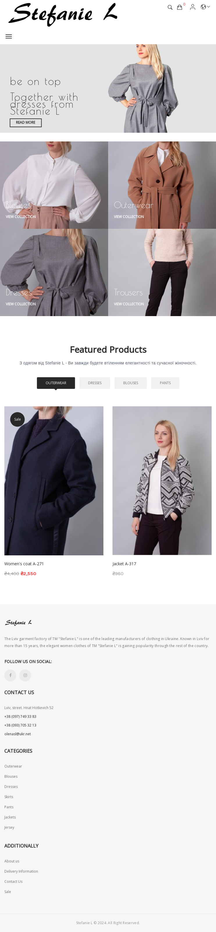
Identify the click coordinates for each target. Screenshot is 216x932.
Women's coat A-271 (24, 563)
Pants (165, 382)
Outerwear (56, 382)
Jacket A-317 (124, 563)
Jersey (9, 827)
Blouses (130, 382)
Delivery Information (21, 871)
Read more (25, 122)
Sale (7, 891)
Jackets (10, 817)
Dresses (94, 382)
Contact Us (13, 881)
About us (11, 861)
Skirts (8, 796)
